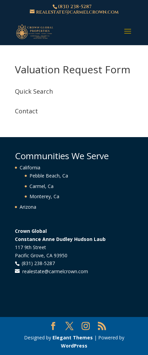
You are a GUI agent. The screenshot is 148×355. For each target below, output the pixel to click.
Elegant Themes (72, 337)
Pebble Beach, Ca (48, 175)
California (30, 167)
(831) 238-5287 (74, 6)
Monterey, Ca (44, 196)
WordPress (74, 345)
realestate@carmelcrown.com (55, 271)
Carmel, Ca (41, 186)
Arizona (28, 207)
